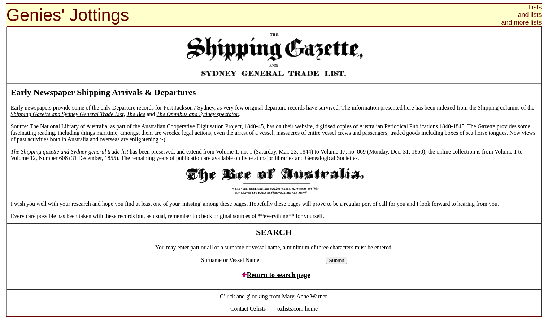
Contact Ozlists (248, 309)
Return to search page (274, 275)
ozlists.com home (297, 309)
